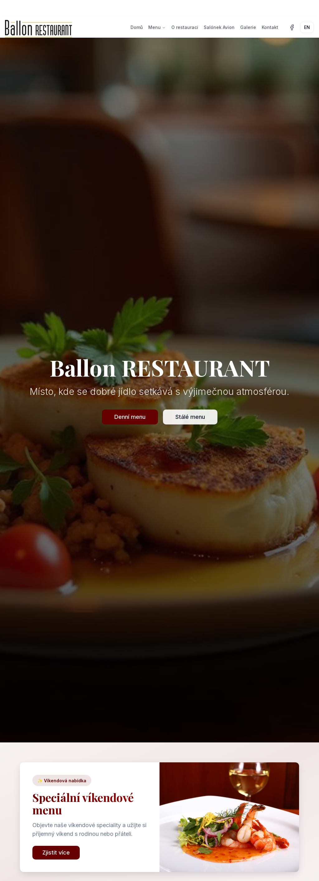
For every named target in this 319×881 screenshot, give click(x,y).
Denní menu (129, 417)
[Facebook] (292, 27)
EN (307, 27)
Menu (157, 27)
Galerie (248, 27)
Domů (137, 27)
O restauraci (184, 27)
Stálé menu (190, 417)
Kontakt (270, 27)
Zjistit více (56, 852)
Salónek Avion (219, 27)
